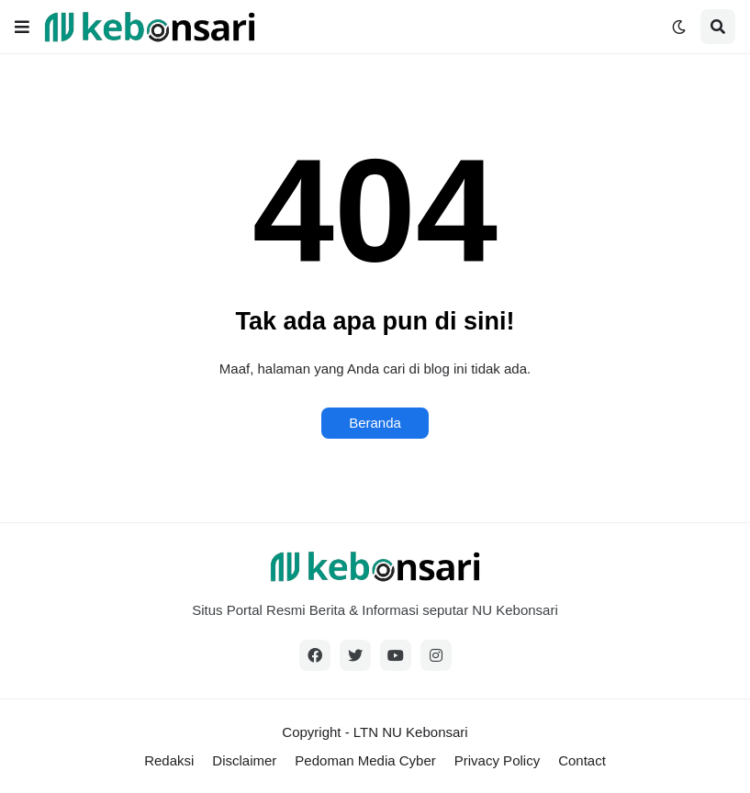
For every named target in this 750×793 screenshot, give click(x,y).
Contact (582, 760)
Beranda (375, 422)
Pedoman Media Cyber (365, 760)
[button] (22, 26)
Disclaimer (244, 760)
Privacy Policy (497, 760)
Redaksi (169, 760)
